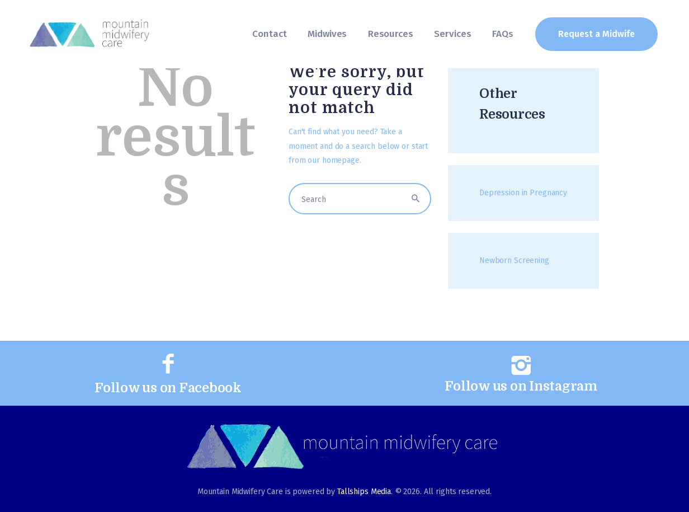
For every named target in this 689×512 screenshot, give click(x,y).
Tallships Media (364, 491)
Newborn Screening (514, 260)
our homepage (333, 160)
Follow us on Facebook (168, 388)
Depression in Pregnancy (523, 193)
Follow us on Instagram (521, 386)
